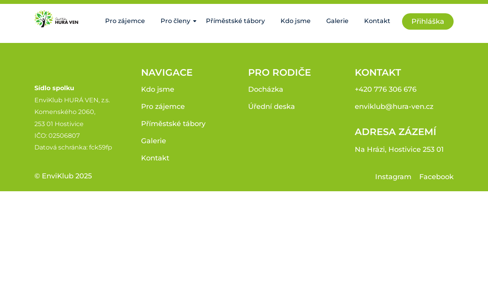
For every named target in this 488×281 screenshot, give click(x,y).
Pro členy (177, 21)
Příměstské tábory (235, 21)
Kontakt (377, 21)
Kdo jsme (296, 21)
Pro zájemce (125, 21)
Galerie (337, 21)
